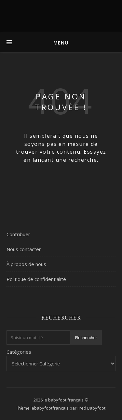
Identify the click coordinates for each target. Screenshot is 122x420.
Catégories (19, 352)
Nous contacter (24, 249)
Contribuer (18, 234)
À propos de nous (26, 264)
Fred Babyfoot (91, 408)
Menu (61, 42)
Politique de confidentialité (36, 279)
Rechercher (86, 337)
